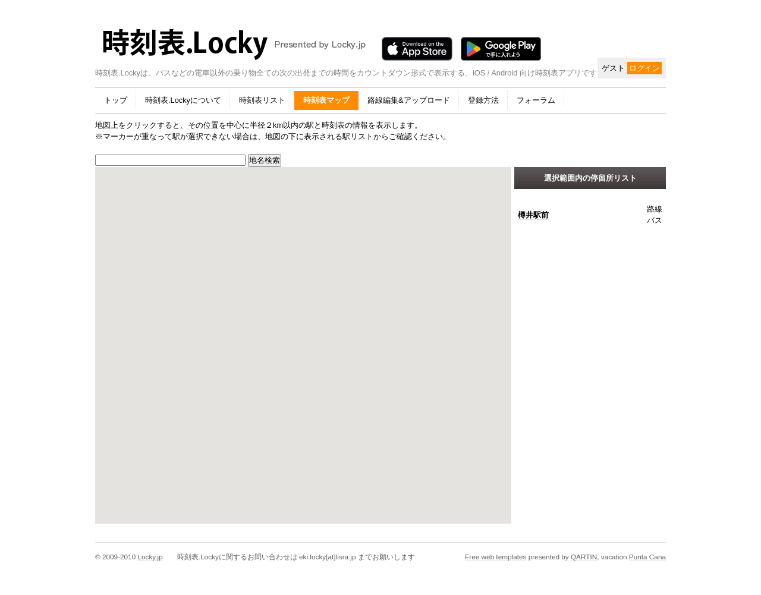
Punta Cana (647, 557)
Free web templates (495, 557)
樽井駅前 (533, 214)
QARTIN (584, 557)
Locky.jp (149, 557)
